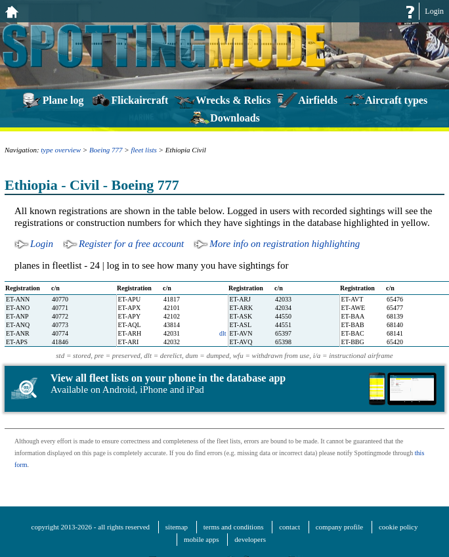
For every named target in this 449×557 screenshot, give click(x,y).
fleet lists (143, 150)
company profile (339, 527)
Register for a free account (131, 243)
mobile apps (201, 539)
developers (250, 539)
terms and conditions (233, 527)
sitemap (176, 527)
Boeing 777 (105, 150)
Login (434, 11)
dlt (222, 333)
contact (289, 527)
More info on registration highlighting (284, 243)
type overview (61, 150)
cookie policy (398, 527)
